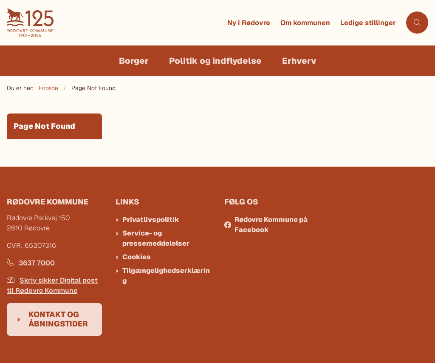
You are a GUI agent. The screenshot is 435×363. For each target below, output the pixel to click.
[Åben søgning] (417, 22)
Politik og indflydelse (215, 60)
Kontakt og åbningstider (58, 319)
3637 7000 (31, 262)
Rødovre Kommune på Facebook (271, 224)
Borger (134, 60)
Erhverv (299, 60)
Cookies (136, 256)
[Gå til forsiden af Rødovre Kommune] (114, 23)
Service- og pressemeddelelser (155, 238)
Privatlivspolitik (150, 219)
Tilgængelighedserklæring (166, 275)
